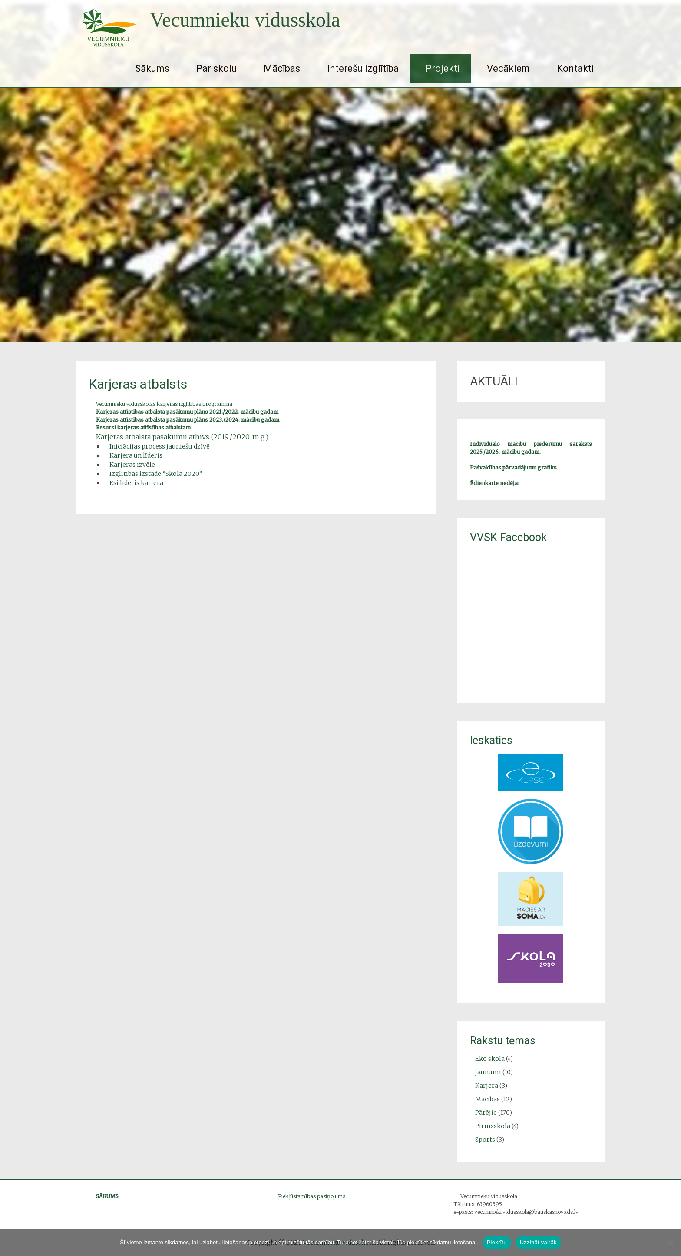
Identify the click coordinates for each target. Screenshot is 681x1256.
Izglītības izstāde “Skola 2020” (155, 474)
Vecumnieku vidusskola (245, 20)
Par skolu (216, 68)
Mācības (282, 68)
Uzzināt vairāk (538, 1242)
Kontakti (575, 68)
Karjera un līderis (135, 455)
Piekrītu (497, 1242)
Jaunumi (488, 1072)
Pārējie (486, 1112)
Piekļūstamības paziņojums (311, 1196)
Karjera (486, 1086)
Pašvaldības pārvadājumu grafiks (513, 467)
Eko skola (490, 1059)
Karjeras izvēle (132, 465)
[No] (670, 1242)
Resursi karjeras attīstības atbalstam (143, 427)
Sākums (152, 68)
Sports (485, 1139)
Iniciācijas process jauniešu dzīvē (159, 446)
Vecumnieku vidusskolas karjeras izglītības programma (164, 404)
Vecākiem (508, 68)
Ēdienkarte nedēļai (494, 483)
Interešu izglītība (363, 68)
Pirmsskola (492, 1126)
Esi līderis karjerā (136, 483)
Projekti (443, 68)
